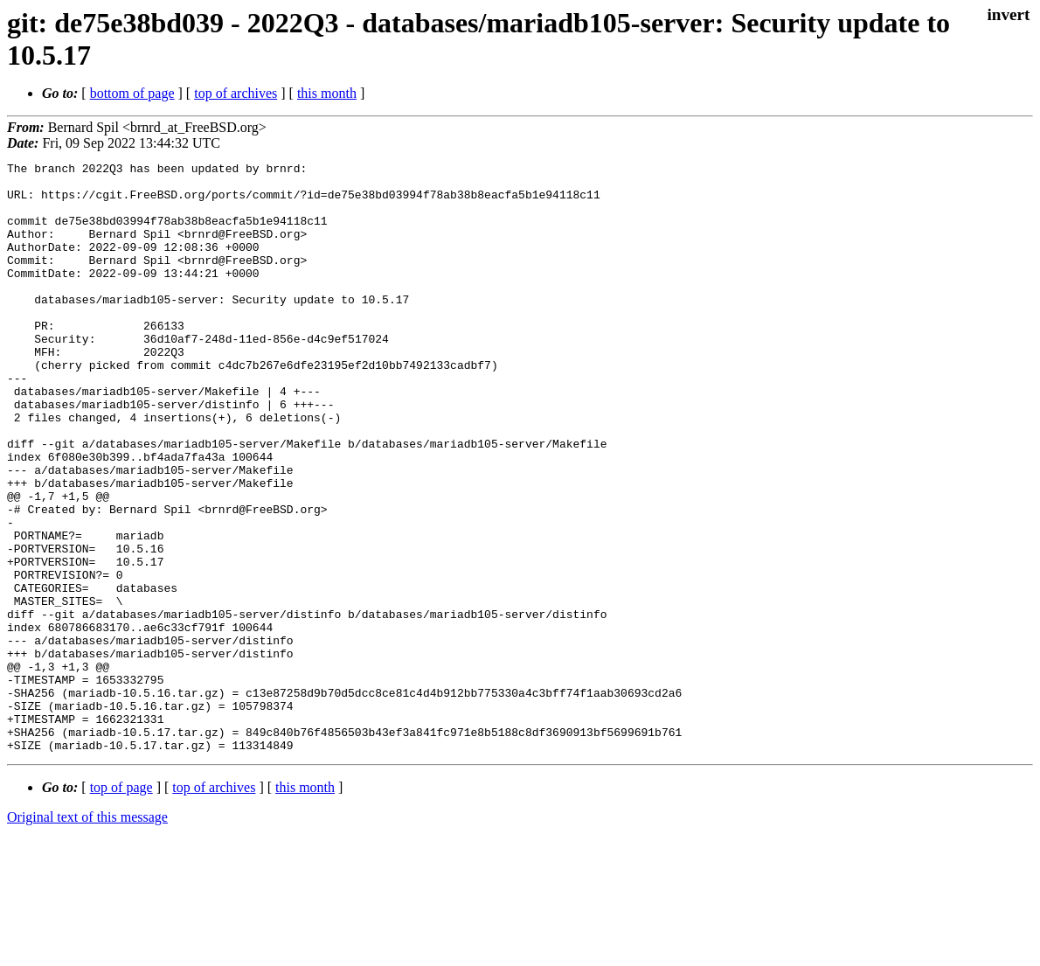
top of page (121, 905)
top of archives (235, 93)
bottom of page (132, 93)
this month (327, 93)
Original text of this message (87, 935)
